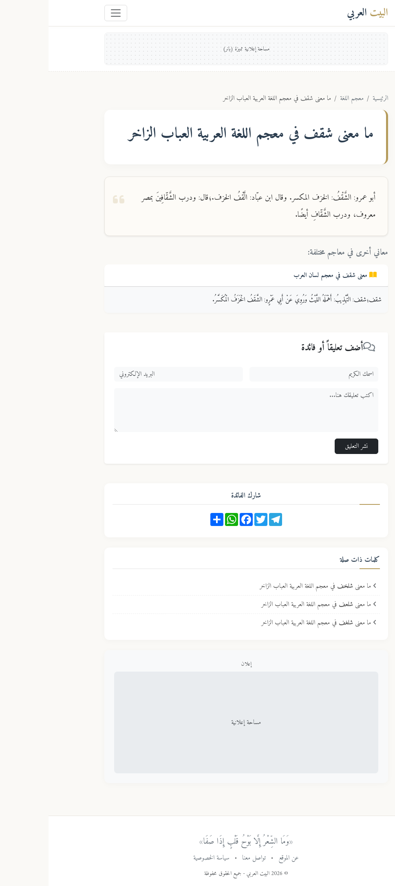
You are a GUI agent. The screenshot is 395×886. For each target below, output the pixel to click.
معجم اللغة (303, 98)
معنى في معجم (286, 275)
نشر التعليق (308, 446)
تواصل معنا (205, 858)
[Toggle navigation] (67, 13)
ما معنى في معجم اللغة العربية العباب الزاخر (269, 586)
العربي (319, 13)
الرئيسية (332, 98)
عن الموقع (240, 858)
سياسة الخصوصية (163, 858)
